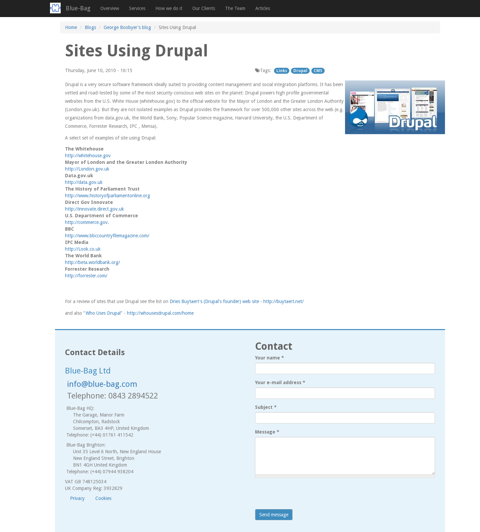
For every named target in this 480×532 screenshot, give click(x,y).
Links (281, 70)
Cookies (103, 498)
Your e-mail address (280, 382)
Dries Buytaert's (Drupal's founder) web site (214, 301)
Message (267, 432)
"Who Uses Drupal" (103, 313)
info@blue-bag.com (102, 384)
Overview (109, 8)
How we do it (168, 8)
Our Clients (203, 8)
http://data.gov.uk (84, 182)
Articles (262, 8)
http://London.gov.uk (87, 169)
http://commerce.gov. (87, 222)
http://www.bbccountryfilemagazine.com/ (107, 235)
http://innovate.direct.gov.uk (94, 209)
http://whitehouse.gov (88, 155)
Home (71, 27)
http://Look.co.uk (83, 249)
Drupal (300, 70)
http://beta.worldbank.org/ (92, 262)
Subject (266, 407)
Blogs (90, 27)
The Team (235, 8)
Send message (273, 514)
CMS (318, 70)
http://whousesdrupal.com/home (160, 313)
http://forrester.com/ (86, 275)
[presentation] (305, 496)
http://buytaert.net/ (283, 301)
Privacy (77, 498)
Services (137, 8)
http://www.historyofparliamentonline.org (107, 195)
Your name (269, 357)
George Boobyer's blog (127, 27)
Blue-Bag (78, 8)
